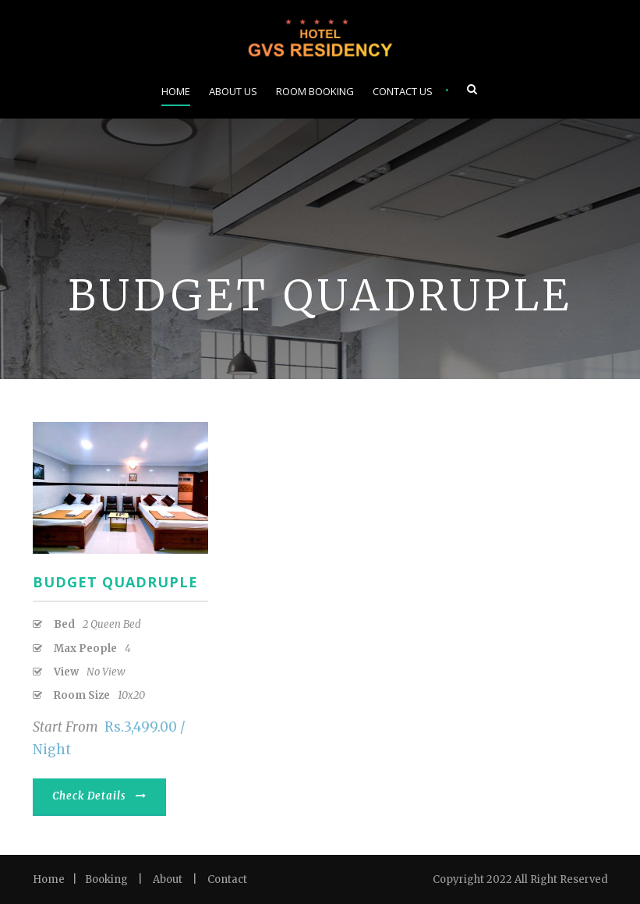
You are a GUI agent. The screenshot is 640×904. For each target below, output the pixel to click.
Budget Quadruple (115, 582)
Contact (227, 879)
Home (175, 91)
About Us (233, 91)
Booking (106, 879)
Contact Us (403, 91)
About (167, 879)
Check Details (99, 796)
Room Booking (315, 91)
